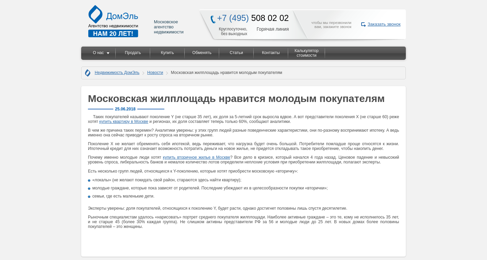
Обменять (201, 52)
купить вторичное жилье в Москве (196, 157)
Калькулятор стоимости (307, 53)
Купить (167, 52)
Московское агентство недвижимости (136, 21)
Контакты (271, 52)
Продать (133, 52)
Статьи (236, 52)
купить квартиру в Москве (123, 121)
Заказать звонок (384, 24)
